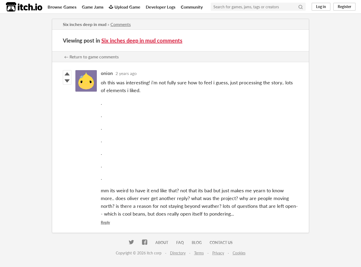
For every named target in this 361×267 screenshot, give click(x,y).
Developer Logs (160, 6)
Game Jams (92, 6)
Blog (197, 242)
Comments (120, 24)
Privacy (218, 253)
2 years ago (126, 73)
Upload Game (124, 6)
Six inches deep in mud (84, 24)
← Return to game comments (91, 56)
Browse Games (62, 6)
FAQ (180, 242)
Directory (178, 253)
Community (192, 6)
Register (344, 6)
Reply (105, 222)
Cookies (239, 253)
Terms (199, 253)
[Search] (300, 7)
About (161, 242)
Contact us (221, 242)
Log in (321, 6)
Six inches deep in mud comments (141, 40)
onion (107, 73)
